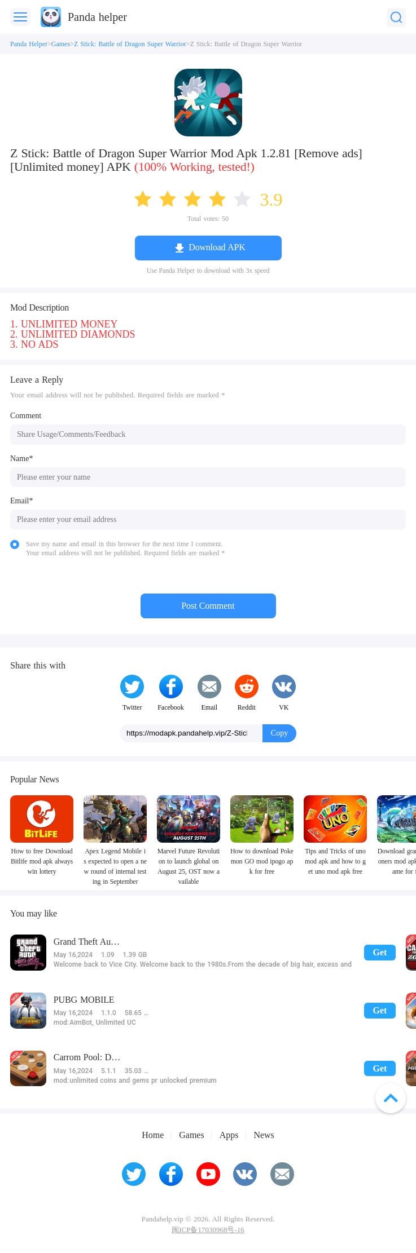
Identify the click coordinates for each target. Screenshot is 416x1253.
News (263, 1135)
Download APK (217, 247)
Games (60, 44)
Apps (229, 1135)
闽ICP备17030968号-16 (208, 1229)
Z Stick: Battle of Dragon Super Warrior (130, 44)
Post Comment (208, 605)
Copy (279, 733)
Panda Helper (28, 44)
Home (153, 1135)
